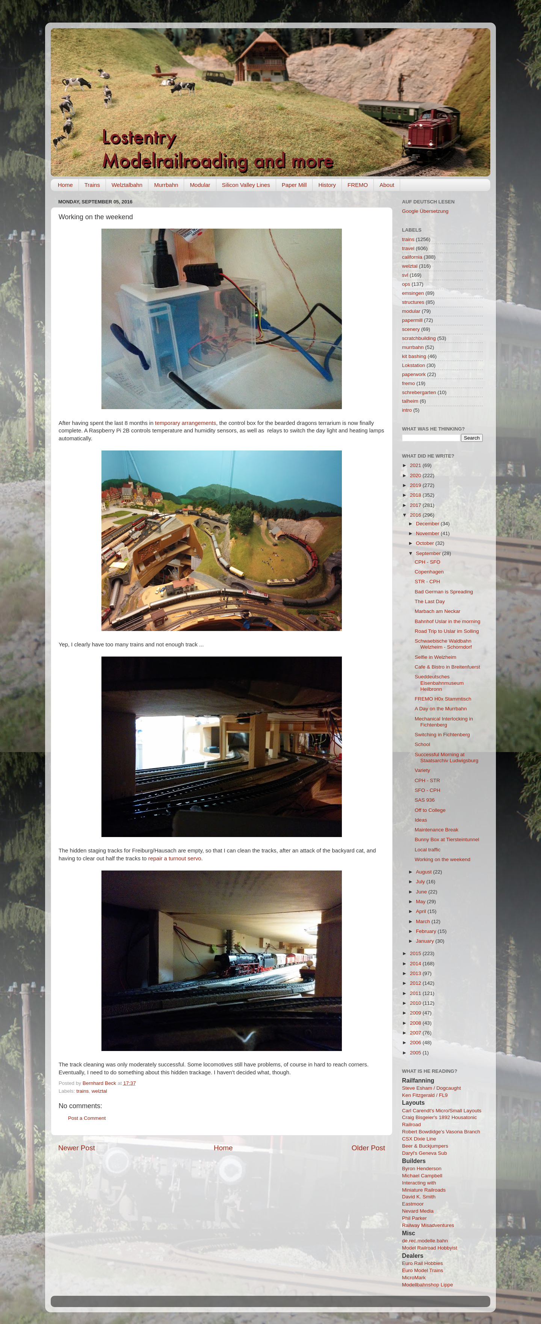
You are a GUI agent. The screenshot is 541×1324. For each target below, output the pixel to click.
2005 (416, 1053)
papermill (412, 320)
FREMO (358, 185)
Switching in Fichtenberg (442, 734)
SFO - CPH (427, 790)
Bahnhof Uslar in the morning (448, 621)
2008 (416, 1023)
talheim (410, 401)
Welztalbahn (127, 185)
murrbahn (413, 347)
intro (407, 410)
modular (411, 311)
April (422, 911)
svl (405, 275)
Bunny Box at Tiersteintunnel (447, 839)
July (421, 881)
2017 (416, 505)
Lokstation (413, 365)
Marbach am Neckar (438, 611)
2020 (416, 475)
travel (408, 248)
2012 (416, 983)
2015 (416, 953)
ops (406, 284)
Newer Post (76, 1148)
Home (65, 185)
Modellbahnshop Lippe (427, 1285)
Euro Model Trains (422, 1270)
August (424, 872)
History (327, 185)
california (412, 257)
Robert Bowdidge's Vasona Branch (441, 1131)
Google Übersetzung (425, 211)
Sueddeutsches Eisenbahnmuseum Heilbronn (439, 683)
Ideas (421, 820)
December (428, 523)
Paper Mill (294, 185)
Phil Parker (414, 1218)
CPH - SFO (427, 562)
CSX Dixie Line (419, 1139)
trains (82, 1091)
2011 (416, 993)
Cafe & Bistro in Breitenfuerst (447, 667)
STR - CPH (427, 581)
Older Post (368, 1148)
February (427, 931)
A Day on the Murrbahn (441, 708)
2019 (416, 485)
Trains (92, 185)
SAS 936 (425, 800)
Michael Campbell (422, 1175)
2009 (416, 1013)
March (423, 921)
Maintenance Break (436, 830)
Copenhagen (429, 572)
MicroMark (414, 1277)
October (425, 543)
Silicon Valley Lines (246, 185)
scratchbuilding (419, 338)
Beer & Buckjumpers (425, 1146)
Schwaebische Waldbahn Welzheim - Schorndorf (443, 644)
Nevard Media (418, 1211)
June (422, 892)
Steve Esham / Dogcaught (431, 1088)
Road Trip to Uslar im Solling (447, 631)
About (386, 185)
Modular (200, 185)
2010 (416, 1003)
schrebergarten (419, 392)
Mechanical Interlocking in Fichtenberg (444, 722)
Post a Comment (87, 1118)
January (425, 941)
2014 (416, 963)
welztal (99, 1091)
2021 (416, 465)
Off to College (430, 810)
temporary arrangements (185, 423)
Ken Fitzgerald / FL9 (425, 1095)
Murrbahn (166, 185)
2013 (416, 973)
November (428, 533)
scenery (411, 329)
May (421, 901)
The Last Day (430, 601)
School (422, 744)
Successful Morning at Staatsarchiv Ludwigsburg (447, 757)
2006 (416, 1042)
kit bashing (414, 356)
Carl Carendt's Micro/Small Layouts (441, 1110)
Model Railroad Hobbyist (429, 1248)
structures (413, 302)
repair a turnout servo (174, 858)
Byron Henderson (421, 1168)
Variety (422, 770)
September (429, 553)
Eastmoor (413, 1204)
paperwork (414, 374)
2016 (416, 515)
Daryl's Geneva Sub (424, 1153)
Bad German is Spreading (444, 592)
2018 (416, 495)
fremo (408, 383)
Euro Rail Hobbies (422, 1263)
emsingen (413, 293)
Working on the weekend (442, 859)
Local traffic (428, 849)
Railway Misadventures (428, 1225)
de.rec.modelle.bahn (425, 1241)
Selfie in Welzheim (435, 657)
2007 (416, 1033)
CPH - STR (427, 780)
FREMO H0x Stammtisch (443, 699)
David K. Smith (418, 1197)
